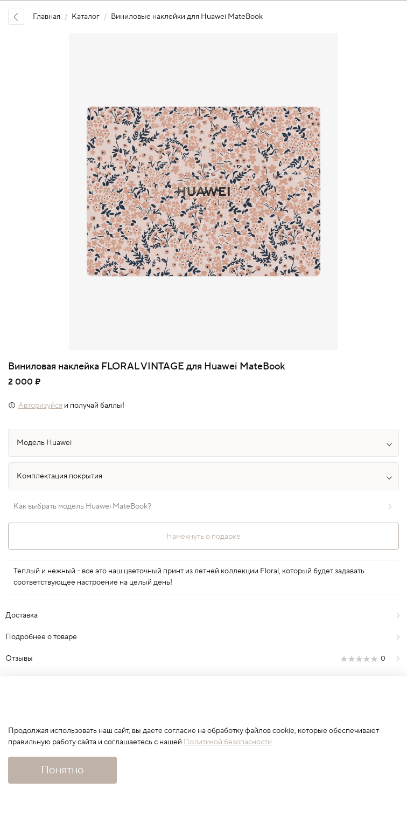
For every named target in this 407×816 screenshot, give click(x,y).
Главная (46, 17)
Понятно (62, 770)
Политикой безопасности (228, 742)
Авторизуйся (40, 405)
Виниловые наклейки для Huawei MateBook (187, 17)
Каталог (86, 17)
